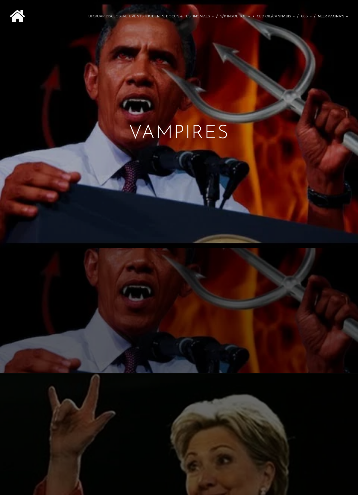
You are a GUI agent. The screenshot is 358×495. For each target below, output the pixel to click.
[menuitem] (154, 16)
